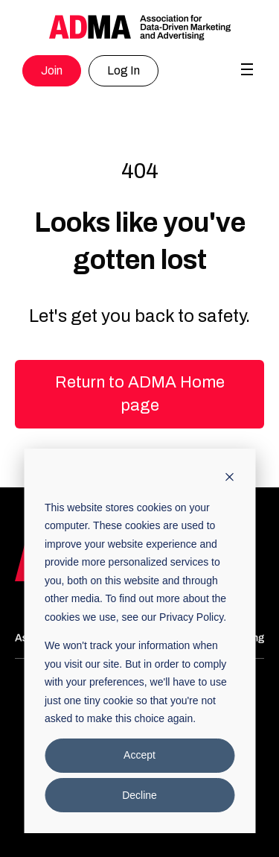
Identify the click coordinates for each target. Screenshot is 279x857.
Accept (139, 755)
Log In (123, 70)
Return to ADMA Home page (140, 393)
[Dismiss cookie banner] (229, 478)
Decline (139, 795)
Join (51, 70)
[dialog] (139, 641)
